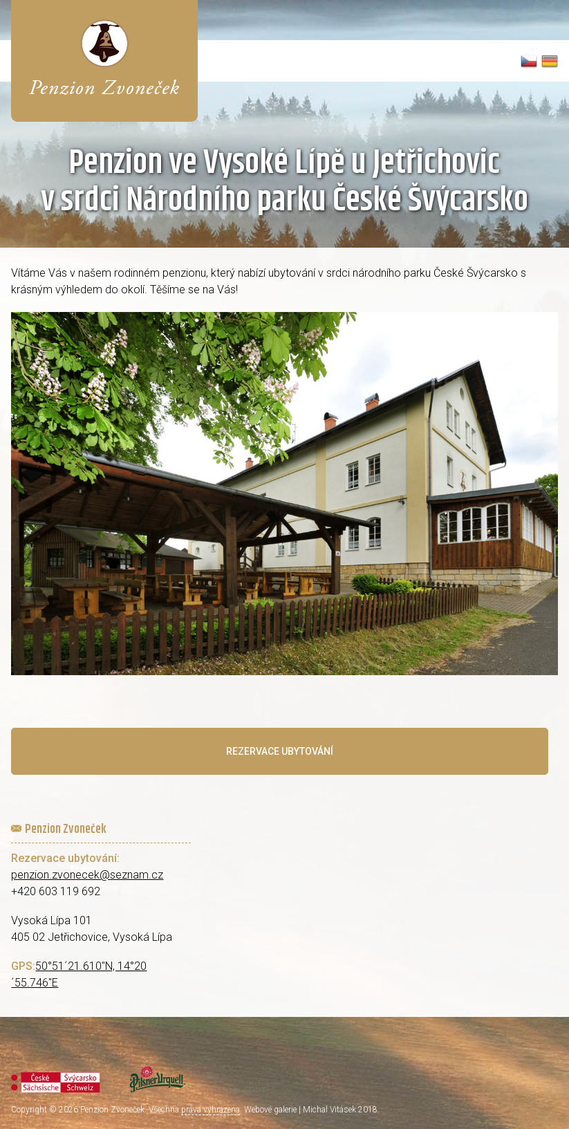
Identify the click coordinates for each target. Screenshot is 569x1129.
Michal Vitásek (329, 1109)
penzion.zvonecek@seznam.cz (87, 874)
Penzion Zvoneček (112, 1109)
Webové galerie (270, 1109)
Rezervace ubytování (279, 751)
